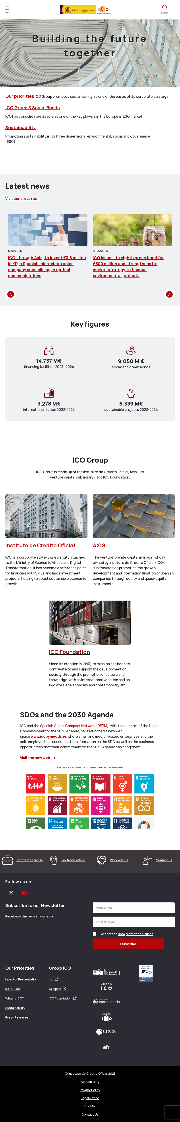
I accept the (126, 934)
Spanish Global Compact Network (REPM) (74, 725)
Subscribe (128, 944)
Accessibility (90, 1082)
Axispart (55, 989)
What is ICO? (14, 998)
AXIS (99, 545)
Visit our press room (23, 198)
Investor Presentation (21, 979)
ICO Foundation (69, 651)
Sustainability (20, 127)
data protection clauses (135, 934)
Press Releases (17, 1017)
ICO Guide (12, 989)
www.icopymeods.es (49, 736)
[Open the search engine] (165, 9)
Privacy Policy (90, 1090)
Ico (51, 979)
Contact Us (90, 1114)
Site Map (90, 1106)
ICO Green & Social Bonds (32, 108)
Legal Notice (90, 1098)
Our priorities (19, 96)
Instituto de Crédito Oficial (40, 545)
